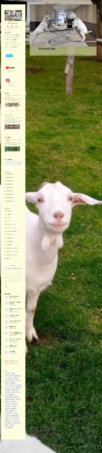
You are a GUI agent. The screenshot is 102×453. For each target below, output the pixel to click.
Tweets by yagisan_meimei (11, 363)
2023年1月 (9, 177)
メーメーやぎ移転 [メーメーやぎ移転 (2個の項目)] (9, 394)
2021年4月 (9, 191)
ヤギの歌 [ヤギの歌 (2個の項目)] (12, 401)
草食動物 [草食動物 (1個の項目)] (13, 408)
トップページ (8, 30)
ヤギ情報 (9, 238)
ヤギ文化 (9, 241)
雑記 (8, 258)
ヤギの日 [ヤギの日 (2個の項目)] (7, 404)
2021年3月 (9, 194)
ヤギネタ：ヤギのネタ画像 (12, 35)
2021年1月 (9, 201)
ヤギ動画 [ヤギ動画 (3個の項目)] (7, 389)
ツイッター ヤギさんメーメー (10, 58)
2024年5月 (9, 174)
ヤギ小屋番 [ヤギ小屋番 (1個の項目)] (8, 422)
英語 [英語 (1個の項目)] (7, 418)
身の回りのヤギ (11, 255)
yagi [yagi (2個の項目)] (18, 399)
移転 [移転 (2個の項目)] (16, 396)
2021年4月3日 (63, 54)
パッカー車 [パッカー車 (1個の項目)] (8, 413)
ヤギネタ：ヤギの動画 (11, 39)
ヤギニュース (10, 228)
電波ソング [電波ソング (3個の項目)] (15, 389)
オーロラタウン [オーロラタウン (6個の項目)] (9, 380)
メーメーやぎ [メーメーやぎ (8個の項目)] (8, 378)
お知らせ (9, 211)
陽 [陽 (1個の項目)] (6, 425)
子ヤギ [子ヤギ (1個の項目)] (7, 415)
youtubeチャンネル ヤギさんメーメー (11, 70)
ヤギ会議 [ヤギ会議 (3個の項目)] (18, 385)
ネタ (8, 217)
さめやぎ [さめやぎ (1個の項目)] (11, 425)
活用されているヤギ (12, 248)
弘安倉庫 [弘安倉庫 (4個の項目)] (12, 382)
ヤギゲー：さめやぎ (10, 42)
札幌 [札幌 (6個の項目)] (15, 378)
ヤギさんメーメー (52, 54)
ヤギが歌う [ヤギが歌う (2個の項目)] (8, 406)
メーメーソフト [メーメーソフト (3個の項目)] (9, 387)
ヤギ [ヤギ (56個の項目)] (7, 373)
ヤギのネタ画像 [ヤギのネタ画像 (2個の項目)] (9, 396)
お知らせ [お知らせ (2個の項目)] (14, 404)
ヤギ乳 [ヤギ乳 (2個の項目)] (7, 408)
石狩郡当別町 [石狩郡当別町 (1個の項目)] (14, 415)
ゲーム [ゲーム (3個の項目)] (7, 392)
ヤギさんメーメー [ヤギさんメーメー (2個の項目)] (15, 392)
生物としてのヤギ (11, 251)
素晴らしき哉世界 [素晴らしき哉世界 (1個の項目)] (9, 411)
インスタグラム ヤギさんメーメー (11, 83)
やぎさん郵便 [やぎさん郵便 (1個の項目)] (8, 427)
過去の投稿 (8, 32)
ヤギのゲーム (10, 234)
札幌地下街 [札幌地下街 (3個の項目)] (18, 387)
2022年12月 (10, 181)
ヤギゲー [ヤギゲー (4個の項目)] (17, 380)
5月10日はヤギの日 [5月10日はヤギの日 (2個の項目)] (10, 399)
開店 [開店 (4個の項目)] (7, 382)
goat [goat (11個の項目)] (13, 373)
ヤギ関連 (9, 245)
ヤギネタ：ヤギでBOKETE (12, 37)
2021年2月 (9, 197)
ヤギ (8, 221)
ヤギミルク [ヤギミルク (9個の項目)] (8, 375)
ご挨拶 (8, 214)
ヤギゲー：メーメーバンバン (12, 44)
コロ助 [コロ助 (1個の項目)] (15, 413)
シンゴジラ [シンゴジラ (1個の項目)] (15, 420)
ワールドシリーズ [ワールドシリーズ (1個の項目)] (14, 418)
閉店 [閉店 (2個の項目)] (7, 401)
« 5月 (6, 286)
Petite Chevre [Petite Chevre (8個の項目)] (17, 375)
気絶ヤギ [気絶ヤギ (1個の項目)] (7, 420)
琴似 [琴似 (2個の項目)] (14, 406)
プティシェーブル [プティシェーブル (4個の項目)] (9, 385)
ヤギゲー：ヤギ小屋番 (11, 47)
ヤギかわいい (10, 224)
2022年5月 (9, 184)
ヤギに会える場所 (11, 231)
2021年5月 (9, 187)
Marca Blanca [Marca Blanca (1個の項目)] (17, 422)
